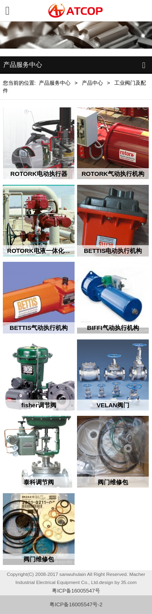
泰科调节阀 (39, 482)
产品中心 (92, 83)
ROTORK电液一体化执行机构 (47, 250)
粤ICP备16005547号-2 (76, 604)
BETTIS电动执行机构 (113, 250)
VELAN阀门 (112, 405)
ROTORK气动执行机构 (112, 173)
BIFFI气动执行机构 (113, 327)
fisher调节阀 (38, 405)
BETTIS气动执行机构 (39, 327)
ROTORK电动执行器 (39, 173)
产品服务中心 (55, 83)
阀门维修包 (113, 482)
